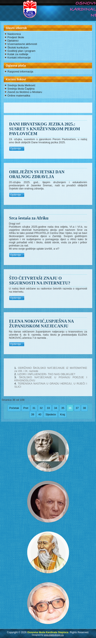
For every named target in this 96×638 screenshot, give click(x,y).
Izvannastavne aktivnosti (22, 44)
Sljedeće (50, 414)
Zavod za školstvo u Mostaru (25, 92)
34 (55, 408)
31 (33, 408)
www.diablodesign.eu (54, 635)
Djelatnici (13, 40)
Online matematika (19, 95)
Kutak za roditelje (18, 54)
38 (84, 408)
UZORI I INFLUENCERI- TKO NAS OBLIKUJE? (46, 374)
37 (77, 408)
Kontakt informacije (19, 57)
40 (39, 414)
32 (41, 408)
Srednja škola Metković (22, 85)
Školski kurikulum (18, 47)
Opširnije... (16, 148)
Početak (14, 408)
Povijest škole (16, 37)
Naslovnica (14, 34)
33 (48, 408)
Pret (25, 408)
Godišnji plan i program (22, 50)
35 (62, 408)
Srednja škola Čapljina (21, 88)
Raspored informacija (20, 71)
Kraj (62, 414)
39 (32, 414)
